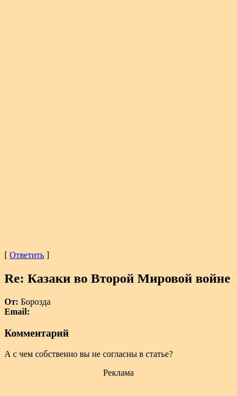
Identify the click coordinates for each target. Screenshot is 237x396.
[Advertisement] (118, 122)
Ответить (26, 255)
